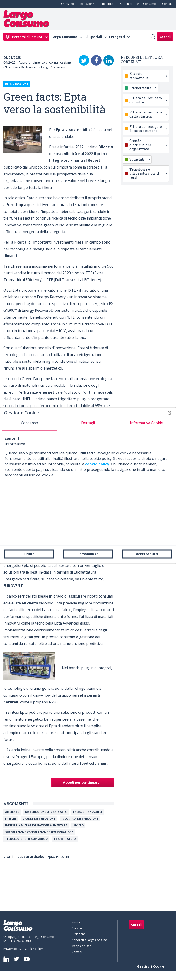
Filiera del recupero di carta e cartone (148, 128)
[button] (169, 412)
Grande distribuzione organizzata (148, 145)
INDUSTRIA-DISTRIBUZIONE (79, 818)
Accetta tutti (147, 554)
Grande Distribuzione (38, 818)
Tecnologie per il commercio (26, 838)
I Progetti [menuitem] (117, 37)
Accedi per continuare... (82, 782)
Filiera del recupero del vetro (148, 100)
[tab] (29, 424)
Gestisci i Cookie (150, 966)
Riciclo (78, 825)
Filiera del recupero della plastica (148, 114)
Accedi (165, 37)
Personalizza (88, 554)
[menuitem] (66, 4)
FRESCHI (10, 818)
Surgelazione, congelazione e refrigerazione (39, 832)
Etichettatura (65, 838)
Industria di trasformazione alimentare (36, 825)
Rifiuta (29, 554)
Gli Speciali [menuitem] (93, 37)
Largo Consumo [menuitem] (64, 37)
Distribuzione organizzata (46, 811)
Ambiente (12, 811)
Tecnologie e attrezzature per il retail (148, 173)
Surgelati (139, 159)
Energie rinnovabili (87, 811)
